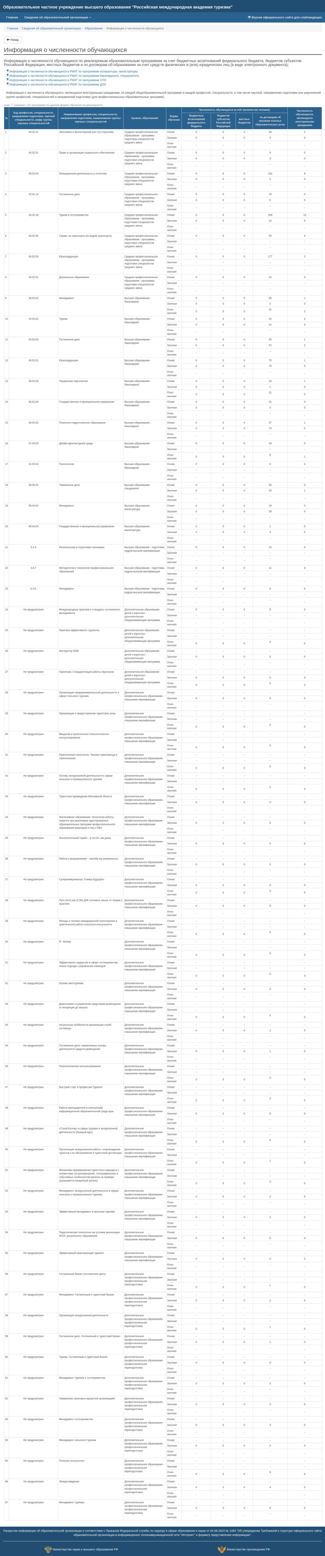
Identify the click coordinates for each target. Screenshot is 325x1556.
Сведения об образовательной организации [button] (57, 17)
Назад (13, 39)
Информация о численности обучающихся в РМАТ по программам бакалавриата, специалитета (72, 75)
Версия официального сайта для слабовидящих (285, 17)
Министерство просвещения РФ (248, 1549)
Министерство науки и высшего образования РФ (85, 1549)
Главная (13, 17)
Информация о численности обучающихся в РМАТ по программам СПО (56, 80)
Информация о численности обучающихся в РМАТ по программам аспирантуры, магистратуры (72, 71)
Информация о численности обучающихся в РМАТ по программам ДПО (56, 84)
